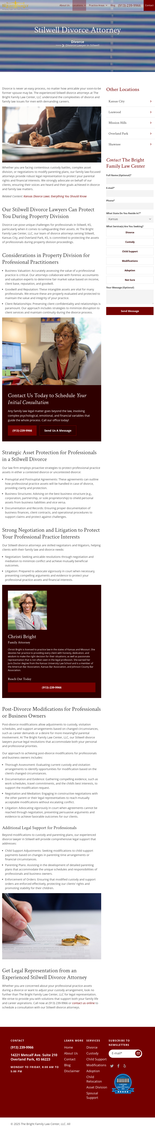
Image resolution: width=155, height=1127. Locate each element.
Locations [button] (79, 5)
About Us (65, 5)
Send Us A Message (57, 430)
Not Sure (130, 279)
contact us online (83, 1003)
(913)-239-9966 (129, 5)
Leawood (129, 112)
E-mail (110, 188)
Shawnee (129, 144)
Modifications (130, 261)
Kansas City (129, 101)
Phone (110, 200)
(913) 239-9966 (21, 1047)
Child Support (130, 251)
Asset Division (95, 1082)
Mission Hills (129, 122)
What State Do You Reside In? (123, 213)
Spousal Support (97, 1088)
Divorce (130, 232)
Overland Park (129, 133)
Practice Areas (98, 5)
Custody (130, 242)
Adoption (130, 270)
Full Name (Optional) (118, 175)
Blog (113, 5)
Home (58, 45)
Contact (149, 5)
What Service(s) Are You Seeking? (125, 226)
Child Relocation (97, 1076)
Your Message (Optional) (120, 287)
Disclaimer (71, 1070)
